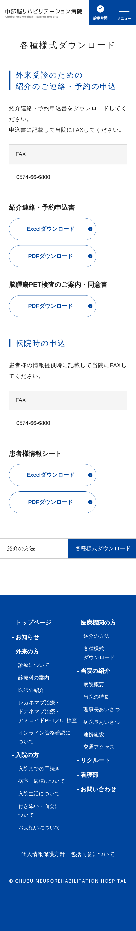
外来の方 (25, 651)
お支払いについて (39, 827)
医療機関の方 (96, 622)
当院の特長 (96, 697)
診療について (34, 665)
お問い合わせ (96, 789)
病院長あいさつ (101, 722)
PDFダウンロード (60, 256)
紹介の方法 (21, 548)
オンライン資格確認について (44, 737)
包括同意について (92, 854)
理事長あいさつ (101, 709)
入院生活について (39, 793)
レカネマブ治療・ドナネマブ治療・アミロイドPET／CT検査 (47, 711)
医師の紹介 (31, 690)
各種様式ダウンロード (103, 548)
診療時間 (100, 12)
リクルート (93, 760)
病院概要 (93, 684)
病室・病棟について (41, 781)
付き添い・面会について (39, 810)
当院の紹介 (93, 671)
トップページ (31, 622)
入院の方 (25, 755)
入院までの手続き (39, 769)
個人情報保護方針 (43, 854)
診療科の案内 (33, 677)
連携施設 (93, 734)
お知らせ (25, 637)
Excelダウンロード (59, 229)
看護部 (87, 775)
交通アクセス (99, 747)
